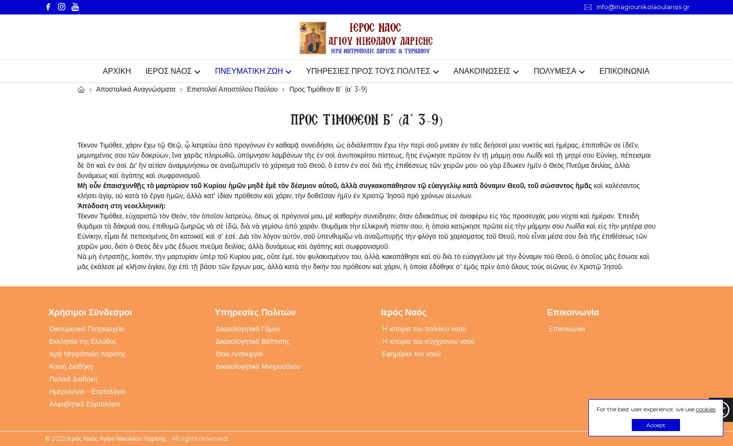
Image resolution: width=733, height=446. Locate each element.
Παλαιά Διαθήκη (73, 379)
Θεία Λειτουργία (239, 354)
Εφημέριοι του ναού (411, 354)
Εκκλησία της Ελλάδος (83, 341)
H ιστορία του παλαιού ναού (424, 328)
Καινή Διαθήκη (71, 366)
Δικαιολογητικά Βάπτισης (253, 341)
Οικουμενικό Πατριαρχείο (87, 328)
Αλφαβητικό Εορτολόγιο (85, 404)
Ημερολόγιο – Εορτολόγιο (88, 391)
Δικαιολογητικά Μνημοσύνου (258, 366)
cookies (706, 409)
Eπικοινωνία (567, 328)
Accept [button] (656, 425)
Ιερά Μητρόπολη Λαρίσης (88, 354)
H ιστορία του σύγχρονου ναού (428, 341)
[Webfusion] (366, 38)
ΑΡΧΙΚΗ (117, 71)
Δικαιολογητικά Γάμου (248, 328)
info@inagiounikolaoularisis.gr (637, 7)
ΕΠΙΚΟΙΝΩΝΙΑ (625, 71)
